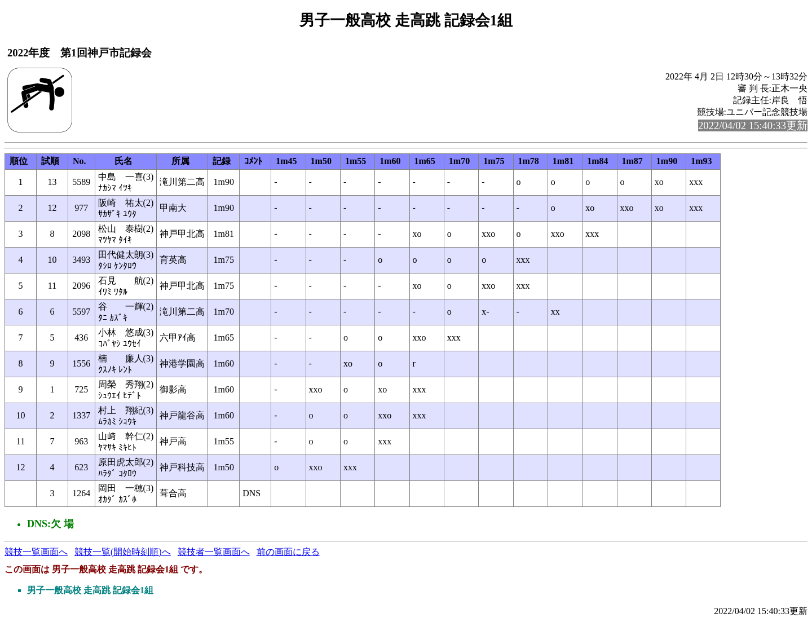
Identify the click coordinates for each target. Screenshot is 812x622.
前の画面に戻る (288, 552)
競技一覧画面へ (36, 552)
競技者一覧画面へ (214, 552)
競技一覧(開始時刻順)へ (122, 552)
